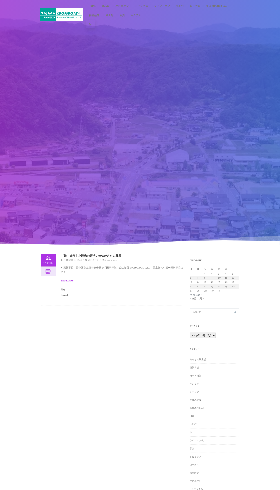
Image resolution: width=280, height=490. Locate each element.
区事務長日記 (197, 408)
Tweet (64, 295)
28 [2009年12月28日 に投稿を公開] (198, 290)
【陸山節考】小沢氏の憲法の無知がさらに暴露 (91, 256)
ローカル (195, 5)
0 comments (111, 260)
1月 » (201, 298)
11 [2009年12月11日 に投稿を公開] (226, 277)
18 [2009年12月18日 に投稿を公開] (226, 282)
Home (92, 5)
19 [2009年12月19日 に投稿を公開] (233, 282)
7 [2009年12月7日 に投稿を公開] (197, 277)
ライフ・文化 (162, 5)
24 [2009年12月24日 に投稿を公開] (219, 286)
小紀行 (180, 5)
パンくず (194, 383)
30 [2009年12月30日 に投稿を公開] (212, 290)
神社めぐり (195, 400)
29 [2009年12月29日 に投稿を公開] (205, 290)
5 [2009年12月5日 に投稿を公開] (232, 273)
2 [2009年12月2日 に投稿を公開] (211, 273)
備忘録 (106, 5)
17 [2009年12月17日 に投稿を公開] (219, 282)
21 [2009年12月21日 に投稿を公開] (198, 286)
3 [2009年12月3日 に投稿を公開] (218, 273)
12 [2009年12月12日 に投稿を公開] (233, 277)
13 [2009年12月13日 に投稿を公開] (191, 282)
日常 (192, 416)
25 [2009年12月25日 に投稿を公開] (226, 286)
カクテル (136, 15)
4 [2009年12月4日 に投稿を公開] (225, 273)
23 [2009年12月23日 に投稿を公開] (212, 286)
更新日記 (194, 367)
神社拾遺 (94, 15)
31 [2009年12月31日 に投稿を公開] (219, 290)
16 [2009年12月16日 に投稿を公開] (212, 282)
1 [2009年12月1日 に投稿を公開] (204, 273)
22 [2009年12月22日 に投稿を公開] (205, 286)
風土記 (110, 15)
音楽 (192, 448)
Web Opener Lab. (217, 5)
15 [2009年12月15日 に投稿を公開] (205, 282)
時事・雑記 (195, 375)
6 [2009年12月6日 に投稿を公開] (190, 277)
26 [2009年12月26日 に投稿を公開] (233, 286)
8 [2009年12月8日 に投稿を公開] (205, 277)
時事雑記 (194, 472)
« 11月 (193, 298)
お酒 (122, 15)
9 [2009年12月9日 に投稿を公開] (211, 277)
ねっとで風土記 (198, 359)
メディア (194, 391)
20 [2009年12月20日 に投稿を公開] (191, 286)
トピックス (141, 5)
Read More (67, 280)
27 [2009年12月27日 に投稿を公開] (191, 290)
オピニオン (122, 5)
